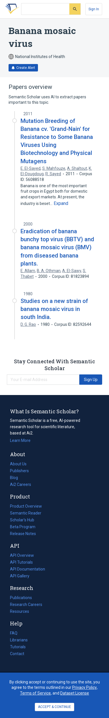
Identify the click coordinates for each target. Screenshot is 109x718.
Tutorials (18, 647)
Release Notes (23, 533)
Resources (19, 611)
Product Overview (26, 506)
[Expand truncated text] (60, 203)
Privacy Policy (84, 687)
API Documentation (27, 569)
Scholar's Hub (22, 520)
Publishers (19, 470)
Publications (21, 597)
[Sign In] (93, 9)
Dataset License (74, 693)
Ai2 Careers (20, 484)
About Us (18, 464)
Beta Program (22, 526)
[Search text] (45, 9)
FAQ (13, 633)
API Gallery (19, 576)
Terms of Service (35, 693)
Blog (16, 477)
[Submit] (74, 9)
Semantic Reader (25, 513)
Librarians (19, 640)
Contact (17, 653)
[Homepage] (11, 9)
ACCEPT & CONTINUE (54, 707)
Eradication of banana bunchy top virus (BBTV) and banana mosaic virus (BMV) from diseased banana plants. (57, 247)
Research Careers (26, 604)
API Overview (22, 555)
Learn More (20, 440)
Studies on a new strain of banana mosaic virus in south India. (54, 309)
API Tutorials (21, 562)
